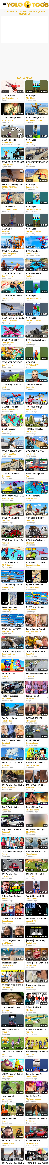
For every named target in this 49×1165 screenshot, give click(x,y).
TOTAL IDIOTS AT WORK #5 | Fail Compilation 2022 (13, 762)
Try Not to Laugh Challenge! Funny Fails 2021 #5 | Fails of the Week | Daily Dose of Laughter (12, 963)
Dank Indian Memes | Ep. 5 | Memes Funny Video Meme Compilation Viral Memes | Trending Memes (13, 851)
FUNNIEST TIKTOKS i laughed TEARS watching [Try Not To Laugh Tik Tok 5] (11, 918)
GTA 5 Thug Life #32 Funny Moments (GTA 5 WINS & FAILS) (12, 384)
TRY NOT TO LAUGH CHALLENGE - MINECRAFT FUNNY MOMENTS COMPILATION (11, 1140)
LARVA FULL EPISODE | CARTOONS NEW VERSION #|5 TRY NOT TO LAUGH (12, 1074)
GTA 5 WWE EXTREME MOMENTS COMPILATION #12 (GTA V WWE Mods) (13, 362)
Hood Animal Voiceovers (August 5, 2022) (12, 1096)
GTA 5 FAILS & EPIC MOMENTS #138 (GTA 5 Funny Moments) (13, 518)
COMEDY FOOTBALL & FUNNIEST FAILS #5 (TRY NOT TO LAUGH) (12, 1052)
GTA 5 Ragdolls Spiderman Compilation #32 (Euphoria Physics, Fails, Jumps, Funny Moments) (12, 140)
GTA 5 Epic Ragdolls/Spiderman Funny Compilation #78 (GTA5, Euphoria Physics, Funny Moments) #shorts (12, 229)
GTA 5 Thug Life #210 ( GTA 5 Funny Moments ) (13, 540)
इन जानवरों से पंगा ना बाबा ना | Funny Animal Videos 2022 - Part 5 (12, 985)
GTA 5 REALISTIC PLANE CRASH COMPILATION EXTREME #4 (13, 318)
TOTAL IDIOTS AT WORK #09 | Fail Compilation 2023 (13, 1163)
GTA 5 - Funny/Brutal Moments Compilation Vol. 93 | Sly (12, 118)
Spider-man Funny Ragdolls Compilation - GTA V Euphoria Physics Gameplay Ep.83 (13, 607)
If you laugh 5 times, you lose (11, 1007)
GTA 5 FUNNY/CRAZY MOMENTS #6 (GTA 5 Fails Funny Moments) (12, 451)
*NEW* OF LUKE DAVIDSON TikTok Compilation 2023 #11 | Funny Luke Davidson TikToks (12, 1118)
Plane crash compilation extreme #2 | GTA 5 (13, 184)
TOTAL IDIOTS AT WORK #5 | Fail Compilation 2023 (13, 785)
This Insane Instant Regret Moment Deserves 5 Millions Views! (11, 1029)
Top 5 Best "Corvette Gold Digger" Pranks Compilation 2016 (11, 829)
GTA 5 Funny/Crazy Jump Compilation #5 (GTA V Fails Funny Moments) (12, 251)
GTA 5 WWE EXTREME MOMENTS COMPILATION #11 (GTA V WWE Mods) (13, 295)
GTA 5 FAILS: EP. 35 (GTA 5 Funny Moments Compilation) (13, 162)
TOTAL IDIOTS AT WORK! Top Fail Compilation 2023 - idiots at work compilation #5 (10, 874)
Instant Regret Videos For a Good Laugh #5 (12, 940)
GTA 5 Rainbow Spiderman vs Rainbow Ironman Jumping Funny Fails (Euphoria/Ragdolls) (13, 429)
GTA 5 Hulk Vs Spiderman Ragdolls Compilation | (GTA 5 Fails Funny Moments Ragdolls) (11, 207)
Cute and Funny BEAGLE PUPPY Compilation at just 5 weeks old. (13, 651)
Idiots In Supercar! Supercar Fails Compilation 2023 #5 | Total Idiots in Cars (12, 696)
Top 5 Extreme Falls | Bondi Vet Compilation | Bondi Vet (12, 740)
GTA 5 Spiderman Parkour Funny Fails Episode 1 (11, 562)
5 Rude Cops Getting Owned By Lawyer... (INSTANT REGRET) (11, 896)
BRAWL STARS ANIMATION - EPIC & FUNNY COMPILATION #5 (12, 674)
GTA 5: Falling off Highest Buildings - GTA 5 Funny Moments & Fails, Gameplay (12, 407)
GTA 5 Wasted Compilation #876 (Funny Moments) (10, 95)
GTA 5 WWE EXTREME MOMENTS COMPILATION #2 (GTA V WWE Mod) (12, 273)
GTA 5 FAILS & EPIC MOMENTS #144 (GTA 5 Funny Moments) (13, 473)
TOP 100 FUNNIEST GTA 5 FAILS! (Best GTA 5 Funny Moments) (13, 496)
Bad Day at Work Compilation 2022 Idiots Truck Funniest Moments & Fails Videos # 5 (13, 718)
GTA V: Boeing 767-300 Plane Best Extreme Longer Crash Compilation (12, 585)
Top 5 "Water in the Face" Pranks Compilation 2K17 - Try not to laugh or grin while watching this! (12, 807)
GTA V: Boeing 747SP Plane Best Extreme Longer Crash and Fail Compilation (12, 629)
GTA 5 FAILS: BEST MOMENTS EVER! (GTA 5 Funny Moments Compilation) (13, 340)
